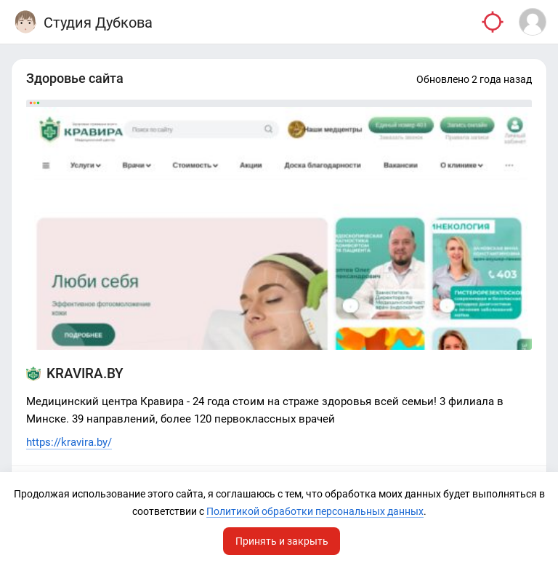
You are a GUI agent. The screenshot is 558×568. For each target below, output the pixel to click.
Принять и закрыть (281, 541)
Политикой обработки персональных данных (315, 511)
